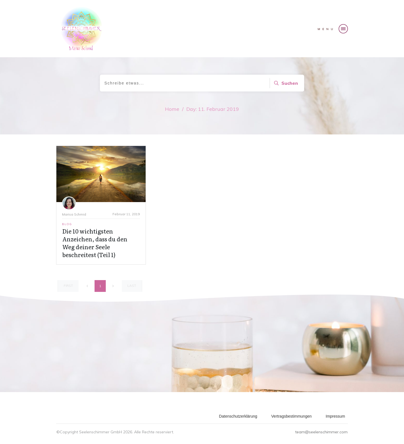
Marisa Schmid (74, 214)
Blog (67, 224)
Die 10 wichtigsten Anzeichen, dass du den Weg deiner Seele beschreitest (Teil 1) (94, 243)
